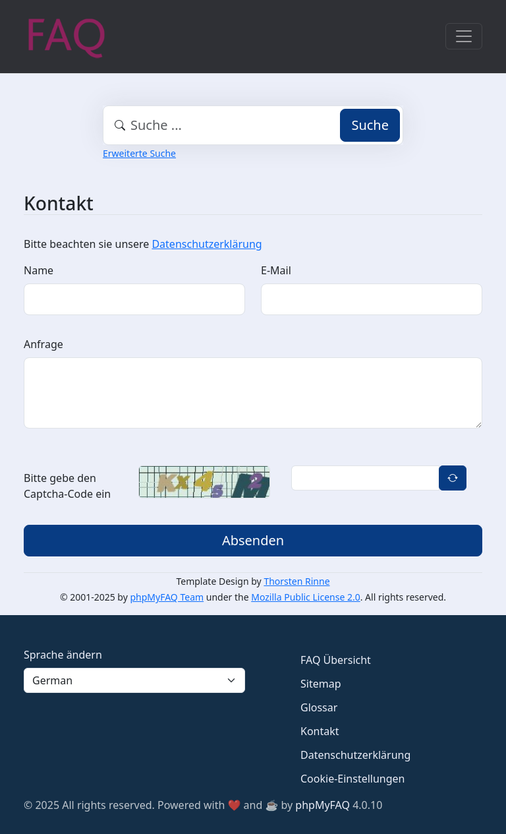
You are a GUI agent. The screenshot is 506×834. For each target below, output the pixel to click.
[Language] (134, 680)
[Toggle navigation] (463, 36)
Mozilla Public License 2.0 (305, 597)
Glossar (318, 707)
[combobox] (253, 125)
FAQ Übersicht (335, 660)
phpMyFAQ (322, 805)
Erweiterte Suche (139, 153)
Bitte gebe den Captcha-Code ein (67, 486)
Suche (370, 125)
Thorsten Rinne (296, 581)
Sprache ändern (63, 654)
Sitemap (320, 683)
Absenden (253, 540)
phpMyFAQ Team (167, 597)
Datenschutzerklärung (207, 244)
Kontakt (319, 731)
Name (38, 270)
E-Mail (276, 270)
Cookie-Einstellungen (352, 778)
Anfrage (43, 344)
